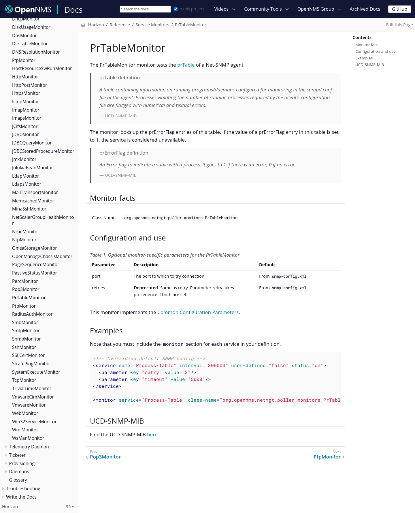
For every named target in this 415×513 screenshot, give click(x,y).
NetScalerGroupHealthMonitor (43, 220)
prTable (186, 64)
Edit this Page (399, 24)
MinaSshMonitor (29, 209)
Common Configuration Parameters (198, 312)
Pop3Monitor (25, 289)
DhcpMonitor (25, 19)
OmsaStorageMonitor (34, 248)
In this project (189, 9)
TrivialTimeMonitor (31, 388)
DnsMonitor (24, 35)
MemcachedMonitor (33, 201)
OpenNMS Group (315, 9)
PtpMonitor (24, 306)
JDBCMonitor (25, 134)
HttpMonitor (25, 77)
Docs (73, 9)
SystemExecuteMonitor (36, 372)
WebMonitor (25, 413)
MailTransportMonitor (35, 192)
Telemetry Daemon (29, 447)
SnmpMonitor (26, 339)
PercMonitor (25, 281)
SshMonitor (24, 347)
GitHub (399, 9)
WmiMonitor (25, 429)
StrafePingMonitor (31, 363)
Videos (221, 9)
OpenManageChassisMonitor (42, 256)
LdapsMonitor (26, 184)
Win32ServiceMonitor (34, 421)
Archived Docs (365, 9)
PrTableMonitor (29, 297)
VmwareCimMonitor (33, 397)
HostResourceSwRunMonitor (42, 68)
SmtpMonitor (26, 330)
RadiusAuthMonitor (32, 314)
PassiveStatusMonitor (34, 273)
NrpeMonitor (25, 231)
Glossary (18, 480)
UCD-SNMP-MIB (369, 64)
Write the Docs (21, 497)
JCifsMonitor (24, 126)
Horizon (96, 24)
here (152, 434)
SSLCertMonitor (28, 355)
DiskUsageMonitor (31, 27)
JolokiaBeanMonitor (32, 167)
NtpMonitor (24, 239)
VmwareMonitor (29, 405)
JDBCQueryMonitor (32, 143)
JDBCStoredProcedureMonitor (43, 151)
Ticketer (17, 455)
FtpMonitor (23, 60)
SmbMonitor (25, 322)
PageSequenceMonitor (35, 264)
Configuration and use (375, 51)
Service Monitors (152, 24)
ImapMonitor (25, 110)
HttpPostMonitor (29, 85)
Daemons (19, 471)
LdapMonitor (25, 176)
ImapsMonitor (27, 118)
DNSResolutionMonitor (36, 52)
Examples (364, 58)
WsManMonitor (28, 438)
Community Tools (263, 9)
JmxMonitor (24, 159)
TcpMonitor (24, 380)
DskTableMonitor (30, 43)
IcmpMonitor (25, 101)
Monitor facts (367, 44)
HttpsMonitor (26, 93)
